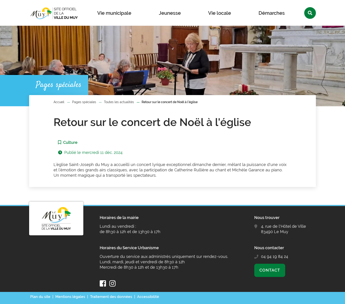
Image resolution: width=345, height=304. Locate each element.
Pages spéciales (84, 102)
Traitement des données (111, 297)
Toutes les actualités (119, 102)
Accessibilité (148, 297)
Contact (269, 270)
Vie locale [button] (219, 13)
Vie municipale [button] (114, 13)
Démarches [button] (272, 13)
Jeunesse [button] (170, 13)
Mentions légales (70, 297)
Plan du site (40, 297)
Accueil (59, 102)
